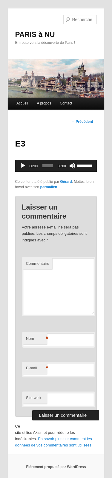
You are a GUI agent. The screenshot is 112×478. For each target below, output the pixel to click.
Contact (66, 103)
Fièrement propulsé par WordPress (56, 467)
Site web (33, 397)
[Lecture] (23, 166)
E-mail (36, 368)
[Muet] (72, 166)
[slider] (47, 165)
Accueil (22, 103)
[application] (56, 166)
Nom (36, 338)
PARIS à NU (35, 34)
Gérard (66, 182)
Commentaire (37, 263)
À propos (44, 103)
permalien (48, 187)
